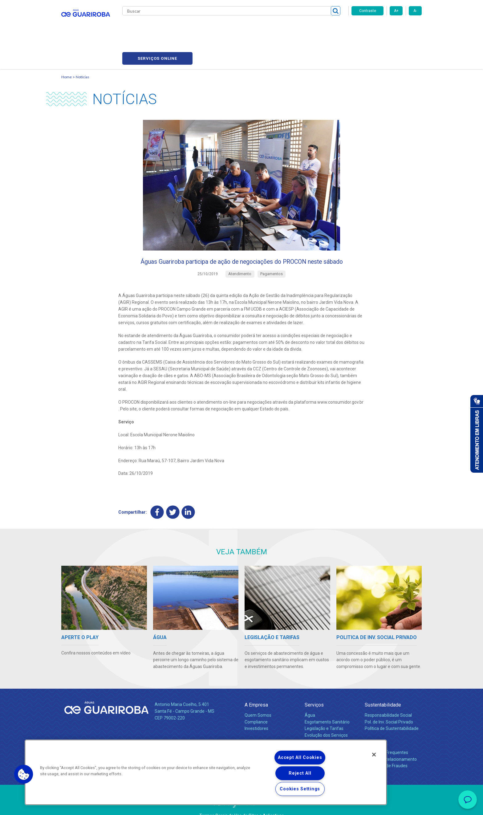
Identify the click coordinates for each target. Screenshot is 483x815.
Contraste (367, 11)
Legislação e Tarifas (324, 712)
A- (415, 11)
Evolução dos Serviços (326, 719)
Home (66, 48)
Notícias (238, 27)
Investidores (256, 712)
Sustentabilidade (383, 689)
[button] (24, 774)
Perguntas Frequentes (386, 736)
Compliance (256, 705)
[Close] (374, 754)
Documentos (317, 725)
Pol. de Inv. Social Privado (389, 705)
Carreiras (266, 27)
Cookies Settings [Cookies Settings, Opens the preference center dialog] (300, 789)
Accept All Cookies (300, 757)
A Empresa (256, 689)
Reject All (300, 773)
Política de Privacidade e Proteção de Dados (241, 805)
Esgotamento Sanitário (327, 705)
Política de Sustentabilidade (392, 712)
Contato (373, 726)
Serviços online (386, 28)
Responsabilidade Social (388, 698)
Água (310, 698)
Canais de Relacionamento (391, 742)
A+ (396, 11)
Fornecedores (298, 27)
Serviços (314, 689)
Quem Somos (258, 698)
